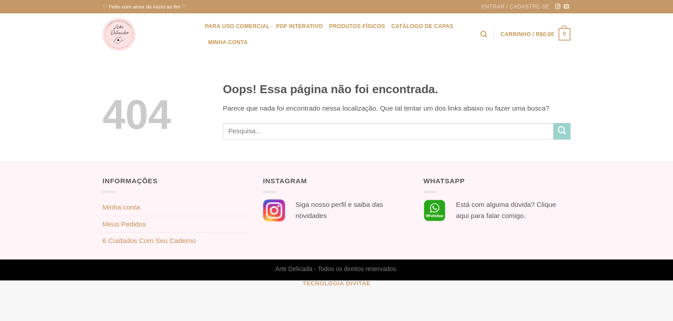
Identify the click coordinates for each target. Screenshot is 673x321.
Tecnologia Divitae (336, 283)
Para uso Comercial (237, 26)
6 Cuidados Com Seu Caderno (149, 240)
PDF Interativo (299, 26)
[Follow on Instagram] (558, 6)
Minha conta (228, 42)
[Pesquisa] (483, 34)
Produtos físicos (357, 26)
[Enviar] (562, 131)
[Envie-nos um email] (566, 6)
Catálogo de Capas (422, 26)
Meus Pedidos (124, 224)
